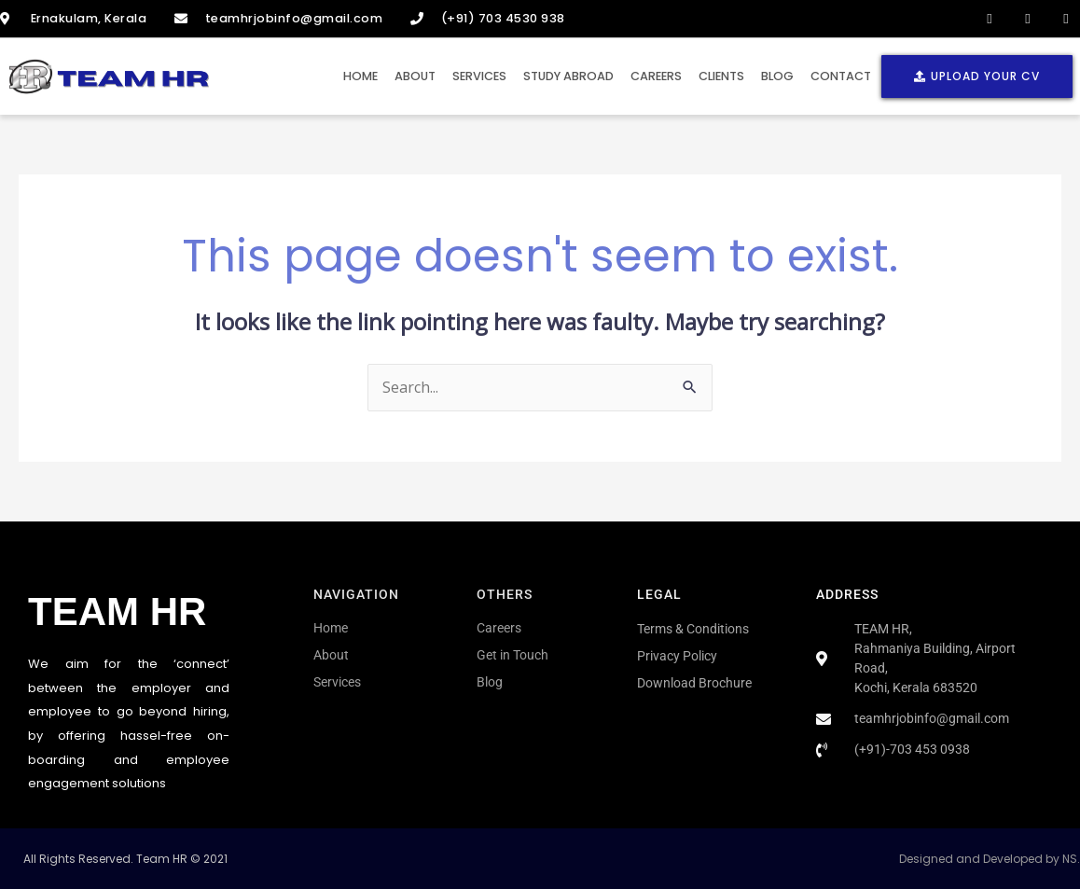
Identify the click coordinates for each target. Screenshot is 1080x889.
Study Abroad (568, 76)
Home (360, 76)
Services (479, 76)
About (415, 76)
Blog (777, 76)
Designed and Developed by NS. (989, 859)
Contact (840, 76)
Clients (721, 76)
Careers (656, 76)
